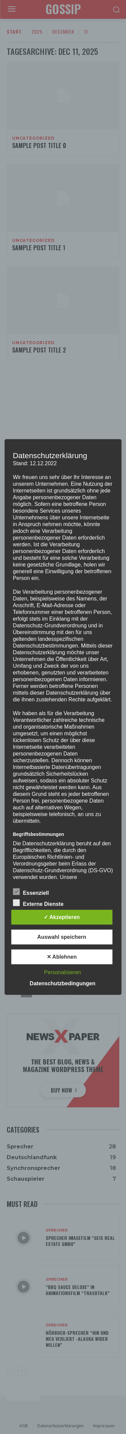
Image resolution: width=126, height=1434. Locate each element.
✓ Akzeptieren (62, 917)
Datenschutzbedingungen (62, 983)
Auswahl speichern (61, 937)
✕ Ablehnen (62, 957)
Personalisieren (62, 972)
